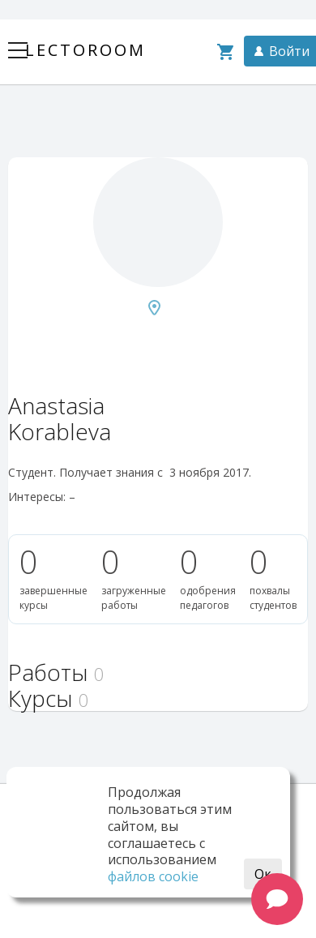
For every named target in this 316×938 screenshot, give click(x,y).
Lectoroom (85, 50)
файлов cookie (153, 876)
